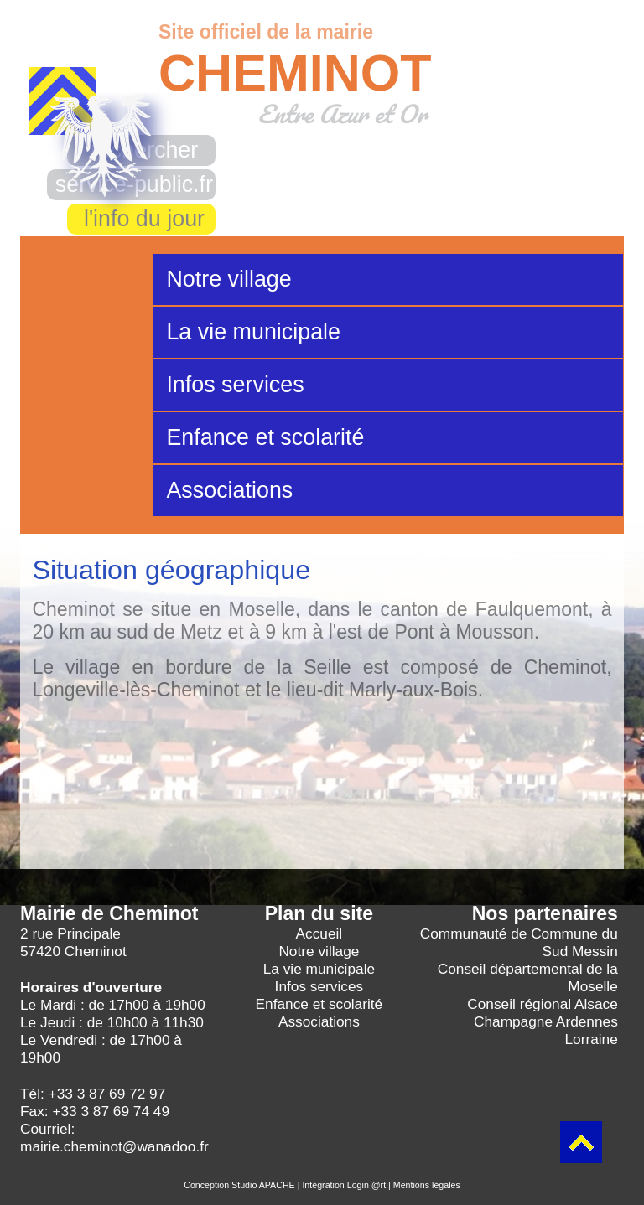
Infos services (235, 384)
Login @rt (366, 1185)
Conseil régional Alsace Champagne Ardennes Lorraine (542, 1021)
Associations (229, 490)
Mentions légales (426, 1185)
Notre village (228, 279)
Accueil (319, 933)
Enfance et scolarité (265, 437)
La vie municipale (253, 331)
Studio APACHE (263, 1185)
